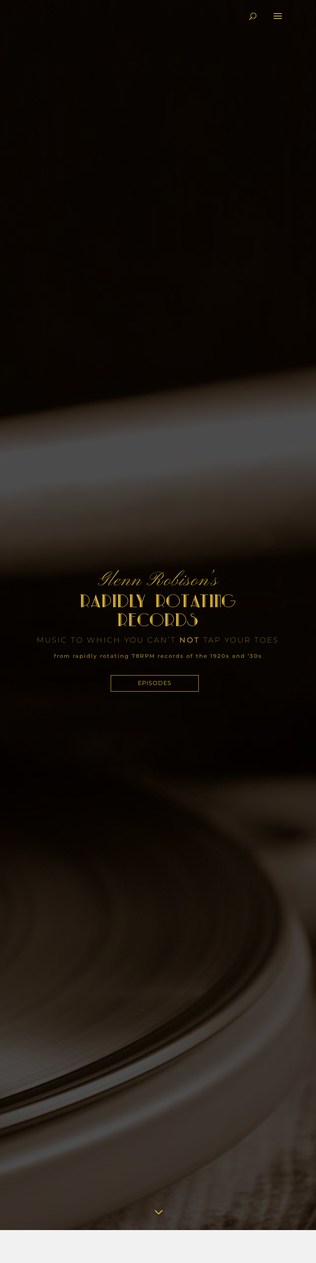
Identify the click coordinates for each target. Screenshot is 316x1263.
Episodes (155, 683)
